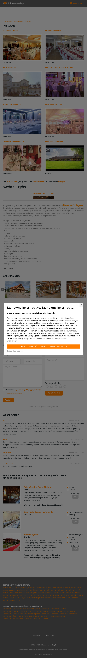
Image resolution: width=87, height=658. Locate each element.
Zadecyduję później (15, 351)
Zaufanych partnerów (39, 328)
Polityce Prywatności (67, 331)
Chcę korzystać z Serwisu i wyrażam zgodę (43, 346)
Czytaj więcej (12, 341)
